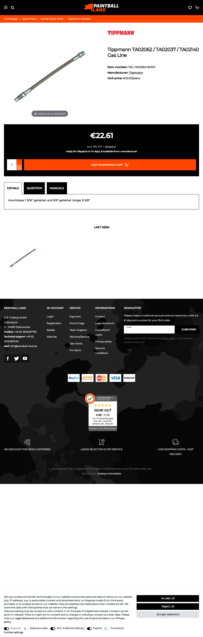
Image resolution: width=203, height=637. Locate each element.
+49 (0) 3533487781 (25, 331)
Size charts (76, 343)
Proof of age (77, 323)
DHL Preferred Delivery (70, 628)
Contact (100, 316)
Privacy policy (103, 341)
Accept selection (167, 614)
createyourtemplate (101, 473)
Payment (75, 316)
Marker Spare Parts (52, 18)
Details (13, 188)
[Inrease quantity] (19, 162)
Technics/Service (79, 336)
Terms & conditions (101, 351)
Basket (51, 330)
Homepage (10, 18)
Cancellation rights (102, 332)
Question (34, 188)
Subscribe (187, 329)
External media (39, 628)
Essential (15, 628)
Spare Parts (29, 18)
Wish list (52, 336)
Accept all (168, 598)
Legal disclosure (104, 323)
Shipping (110, 146)
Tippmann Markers (79, 18)
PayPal (97, 628)
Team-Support (78, 330)
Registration (54, 323)
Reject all (168, 606)
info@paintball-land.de (23, 346)
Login (50, 316)
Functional (117, 628)
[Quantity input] (11, 164)
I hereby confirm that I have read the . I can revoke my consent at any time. (158, 340)
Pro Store (75, 350)
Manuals (57, 188)
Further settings (13, 632)
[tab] (14, 188)
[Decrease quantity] (19, 167)
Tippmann (136, 72)
